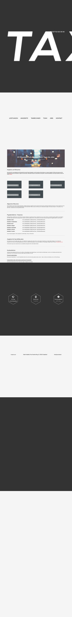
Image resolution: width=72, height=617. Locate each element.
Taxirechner (35, 118)
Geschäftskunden (56, 185)
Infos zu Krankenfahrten (13, 194)
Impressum (13, 354)
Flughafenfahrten (34, 185)
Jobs (51, 118)
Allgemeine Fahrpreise (13, 185)
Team (45, 118)
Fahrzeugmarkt (34, 194)
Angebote (24, 118)
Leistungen (13, 118)
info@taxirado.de (57, 354)
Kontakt (59, 118)
